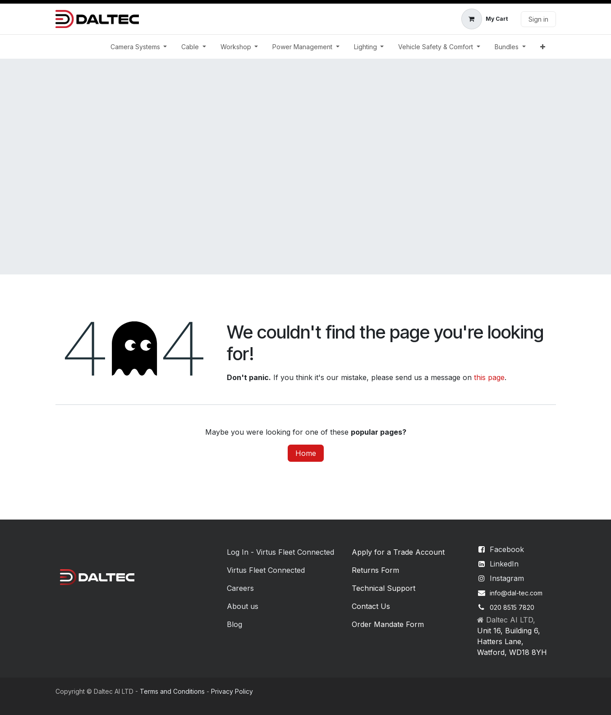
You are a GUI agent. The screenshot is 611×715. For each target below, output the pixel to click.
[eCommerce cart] (484, 18)
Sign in (538, 19)
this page (489, 377)
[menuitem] (139, 46)
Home (305, 453)
